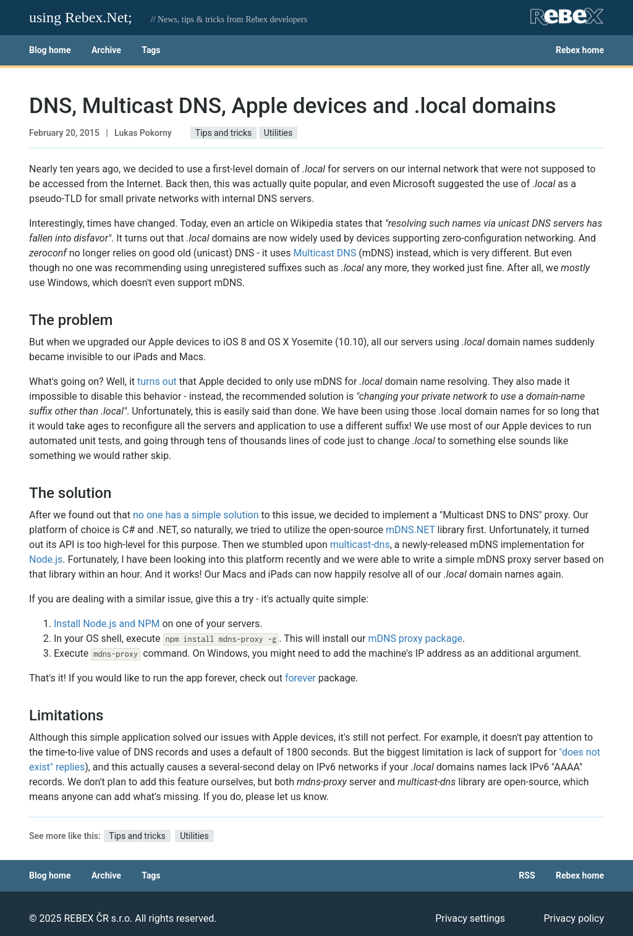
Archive (106, 50)
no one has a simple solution (195, 515)
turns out (157, 381)
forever (300, 678)
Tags (151, 50)
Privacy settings (470, 918)
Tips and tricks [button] (223, 133)
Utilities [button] (278, 133)
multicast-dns (360, 544)
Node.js (45, 559)
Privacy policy (574, 918)
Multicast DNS (325, 253)
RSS (527, 875)
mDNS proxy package (415, 638)
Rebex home (580, 50)
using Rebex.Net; (80, 17)
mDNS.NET (410, 530)
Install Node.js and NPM (106, 624)
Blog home (49, 50)
